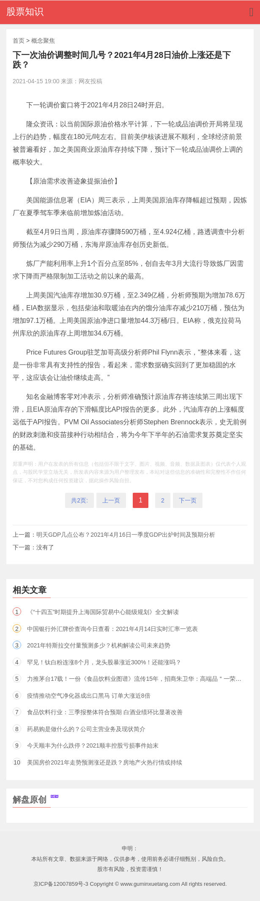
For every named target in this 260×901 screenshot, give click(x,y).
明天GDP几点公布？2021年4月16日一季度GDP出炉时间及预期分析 (125, 534)
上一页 (111, 500)
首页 (19, 40)
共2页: (79, 500)
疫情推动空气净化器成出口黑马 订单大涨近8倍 (89, 695)
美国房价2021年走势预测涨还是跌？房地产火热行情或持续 (104, 762)
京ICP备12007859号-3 (60, 884)
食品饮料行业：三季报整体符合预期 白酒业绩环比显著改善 (105, 712)
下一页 (188, 500)
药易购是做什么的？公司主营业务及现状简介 (86, 729)
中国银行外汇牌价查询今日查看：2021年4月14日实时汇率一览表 (112, 628)
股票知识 (25, 11)
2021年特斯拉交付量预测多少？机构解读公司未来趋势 (98, 645)
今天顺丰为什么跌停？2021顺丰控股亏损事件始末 (93, 745)
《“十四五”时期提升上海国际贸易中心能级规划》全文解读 (103, 612)
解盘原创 (35, 799)
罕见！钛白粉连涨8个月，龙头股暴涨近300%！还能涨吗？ (104, 662)
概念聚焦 (43, 40)
